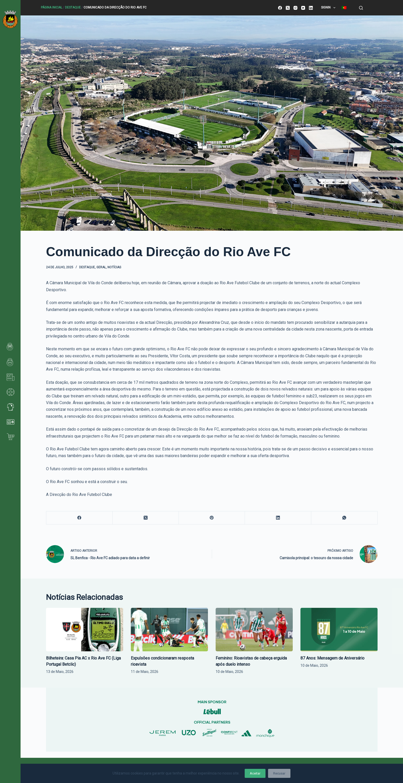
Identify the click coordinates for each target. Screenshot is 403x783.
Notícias (114, 267)
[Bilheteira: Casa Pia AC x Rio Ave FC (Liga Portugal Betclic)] (84, 629)
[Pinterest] (212, 517)
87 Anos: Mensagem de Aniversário (332, 658)
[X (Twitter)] (288, 8)
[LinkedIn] (311, 8)
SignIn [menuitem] (329, 8)
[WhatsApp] (344, 517)
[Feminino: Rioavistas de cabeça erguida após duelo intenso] (254, 629)
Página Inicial (51, 7)
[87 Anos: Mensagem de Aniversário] (339, 629)
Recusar (279, 773)
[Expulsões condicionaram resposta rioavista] (169, 629)
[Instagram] (295, 8)
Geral (101, 267)
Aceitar (255, 773)
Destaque (73, 7)
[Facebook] (280, 8)
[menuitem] (344, 7)
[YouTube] (303, 8)
